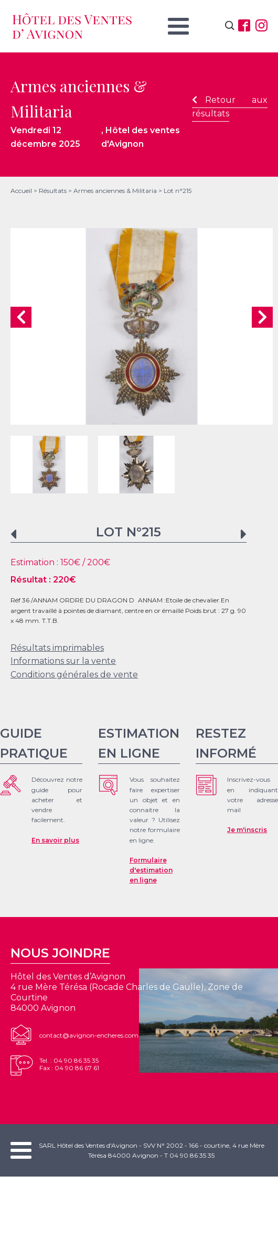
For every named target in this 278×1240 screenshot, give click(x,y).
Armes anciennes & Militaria (115, 191)
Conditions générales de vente (74, 675)
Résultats (53, 191)
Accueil (21, 191)
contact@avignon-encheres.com (88, 1035)
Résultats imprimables (57, 648)
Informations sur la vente (63, 661)
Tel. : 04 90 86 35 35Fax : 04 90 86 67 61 (69, 1064)
